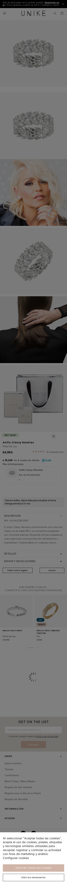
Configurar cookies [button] (16, 858)
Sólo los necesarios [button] (33, 877)
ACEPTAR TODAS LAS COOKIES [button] (33, 868)
